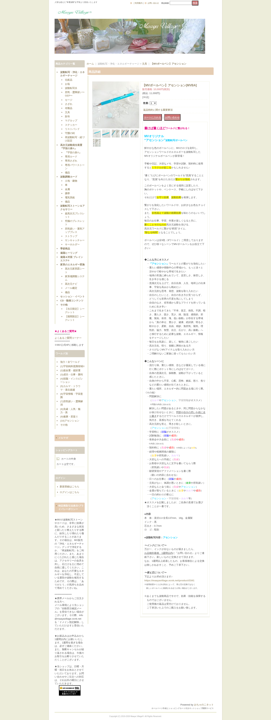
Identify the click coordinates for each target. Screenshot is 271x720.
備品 (67, 172)
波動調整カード (68, 176)
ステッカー (71, 125)
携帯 (67, 193)
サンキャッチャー (74, 240)
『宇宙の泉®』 (73, 152)
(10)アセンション (69, 420)
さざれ (68, 104)
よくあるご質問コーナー (68, 338)
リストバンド (72, 129)
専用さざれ (71, 160)
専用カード (71, 156)
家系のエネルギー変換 (72, 264)
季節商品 (65, 248)
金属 (67, 189)
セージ (68, 100)
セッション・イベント (72, 296)
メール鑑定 (71, 288)
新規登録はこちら (69, 486)
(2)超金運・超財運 (70, 370)
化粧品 (68, 79)
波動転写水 (71, 88)
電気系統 (70, 197)
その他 (64, 304)
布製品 (68, 108)
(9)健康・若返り (69, 416)
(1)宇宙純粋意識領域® (72, 366)
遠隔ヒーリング (68, 253)
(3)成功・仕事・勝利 (71, 374)
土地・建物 (71, 180)
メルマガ (63, 437)
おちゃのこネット (204, 704)
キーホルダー (72, 244)
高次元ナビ (71, 283)
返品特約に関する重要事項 (158, 109)
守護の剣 (70, 133)
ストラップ (71, 236)
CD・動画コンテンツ (71, 300)
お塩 (67, 84)
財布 (67, 116)
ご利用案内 (137, 3)
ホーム (90, 63)
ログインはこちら (69, 492)
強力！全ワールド (70, 362)
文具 (67, 112)
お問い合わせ (153, 3)
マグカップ (71, 120)
